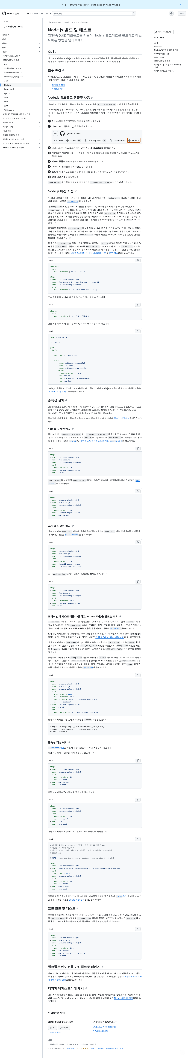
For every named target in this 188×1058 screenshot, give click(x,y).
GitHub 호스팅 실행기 (58, 391)
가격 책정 (100, 1048)
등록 (182, 13)
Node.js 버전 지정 (62, 191)
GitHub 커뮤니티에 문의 (104, 1027)
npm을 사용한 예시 (61, 428)
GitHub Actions (13, 26)
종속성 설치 (57, 400)
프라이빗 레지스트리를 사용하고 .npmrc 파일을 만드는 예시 (84, 616)
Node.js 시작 (58, 88)
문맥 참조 (113, 252)
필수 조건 (56, 70)
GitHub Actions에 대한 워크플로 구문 (88, 252)
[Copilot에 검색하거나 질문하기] (94, 13)
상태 (92, 1048)
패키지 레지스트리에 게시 (67, 988)
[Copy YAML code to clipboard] (138, 260)
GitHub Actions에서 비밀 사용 (109, 637)
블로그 (122, 1048)
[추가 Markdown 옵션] (175, 32)
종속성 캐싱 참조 (122, 418)
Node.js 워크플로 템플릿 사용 (70, 97)
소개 (52, 51)
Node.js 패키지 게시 (123, 998)
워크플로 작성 (58, 85)
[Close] (180, 4)
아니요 (64, 1027)
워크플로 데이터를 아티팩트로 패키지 (76, 966)
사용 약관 (71, 1048)
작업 (56, 747)
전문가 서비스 (112, 1048)
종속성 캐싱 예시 (59, 742)
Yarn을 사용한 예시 (61, 526)
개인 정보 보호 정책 (54, 1032)
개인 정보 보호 (82, 1048)
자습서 (66, 22)
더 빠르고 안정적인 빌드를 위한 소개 (101, 440)
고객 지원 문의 (100, 1030)
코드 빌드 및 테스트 (80, 22)
